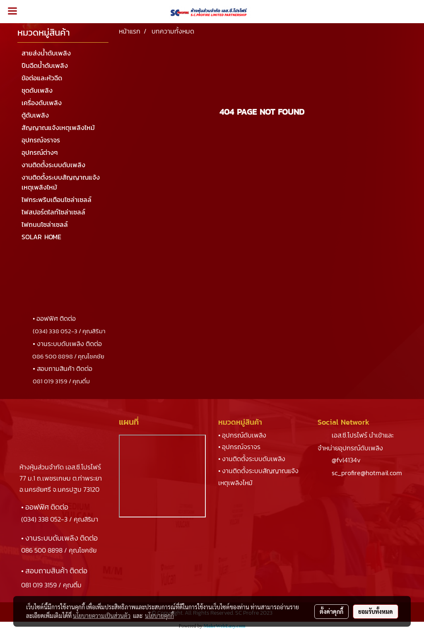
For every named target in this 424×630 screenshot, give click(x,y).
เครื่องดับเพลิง (42, 103)
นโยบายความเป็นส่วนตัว (101, 615)
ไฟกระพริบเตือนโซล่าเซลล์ (57, 199)
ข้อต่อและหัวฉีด (42, 78)
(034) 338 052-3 (44, 519)
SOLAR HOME (41, 237)
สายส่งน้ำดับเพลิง (46, 53)
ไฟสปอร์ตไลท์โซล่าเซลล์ (53, 212)
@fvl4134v (346, 460)
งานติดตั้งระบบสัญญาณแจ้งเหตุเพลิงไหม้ (61, 182)
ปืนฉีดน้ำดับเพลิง (45, 65)
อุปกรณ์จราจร (41, 140)
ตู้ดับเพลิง (35, 115)
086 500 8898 (42, 550)
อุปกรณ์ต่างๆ (40, 152)
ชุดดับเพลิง (37, 90)
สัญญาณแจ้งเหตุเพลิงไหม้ (58, 127)
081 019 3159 (39, 585)
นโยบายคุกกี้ (159, 615)
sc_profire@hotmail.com (367, 473)
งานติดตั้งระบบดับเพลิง (53, 165)
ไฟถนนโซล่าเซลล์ (45, 224)
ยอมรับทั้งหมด (375, 611)
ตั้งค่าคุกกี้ (331, 611)
